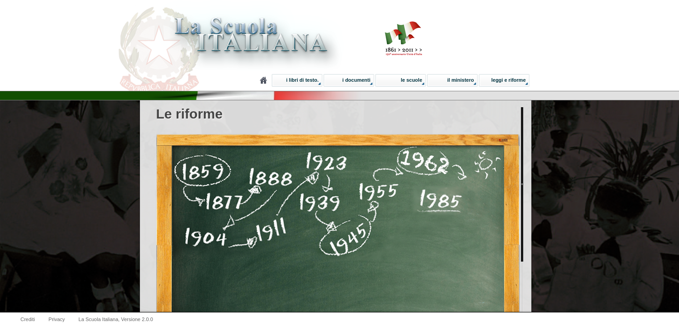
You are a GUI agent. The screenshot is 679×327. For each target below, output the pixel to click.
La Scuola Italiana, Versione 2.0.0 (116, 319)
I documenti (356, 80)
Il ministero (460, 80)
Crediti (27, 319)
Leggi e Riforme (508, 80)
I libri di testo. (302, 80)
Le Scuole (411, 80)
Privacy (57, 319)
